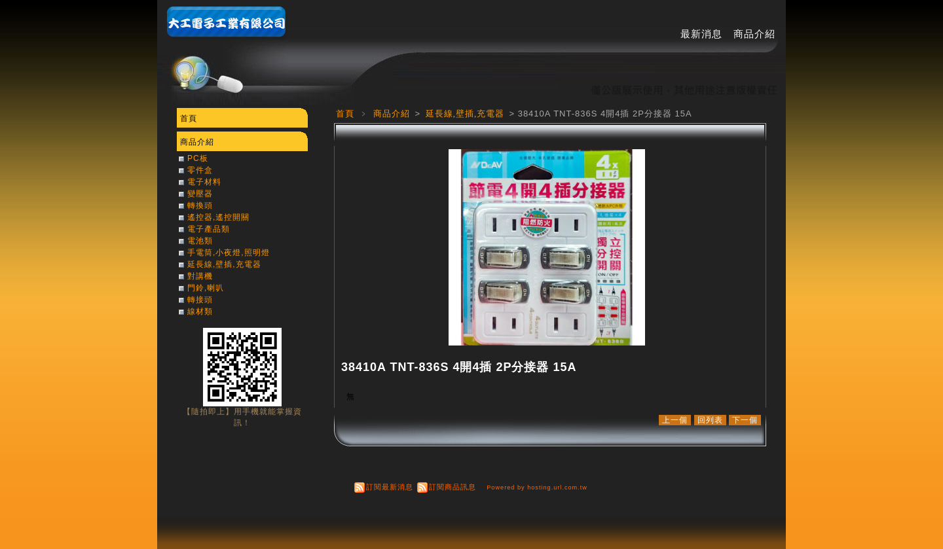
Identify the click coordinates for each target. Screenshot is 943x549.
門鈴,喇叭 (205, 287)
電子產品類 (208, 229)
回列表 (710, 420)
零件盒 (200, 170)
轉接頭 (200, 299)
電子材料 (204, 181)
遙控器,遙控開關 (218, 217)
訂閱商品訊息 (452, 487)
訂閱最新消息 (389, 487)
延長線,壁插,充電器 (467, 113)
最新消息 (701, 33)
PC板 (197, 158)
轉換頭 (200, 205)
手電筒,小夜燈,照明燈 (228, 252)
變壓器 (200, 193)
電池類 (200, 240)
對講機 (200, 276)
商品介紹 (754, 33)
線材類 (200, 311)
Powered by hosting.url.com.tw (537, 487)
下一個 (745, 420)
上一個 (675, 420)
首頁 (345, 113)
